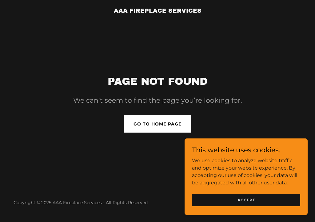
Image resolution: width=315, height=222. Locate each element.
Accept (246, 212)
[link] (157, 11)
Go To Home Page (157, 124)
